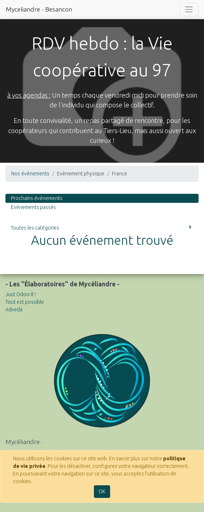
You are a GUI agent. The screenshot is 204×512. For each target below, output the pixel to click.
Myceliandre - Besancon (39, 9)
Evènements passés (33, 207)
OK (102, 491)
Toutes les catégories (102, 227)
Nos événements (30, 173)
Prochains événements (36, 198)
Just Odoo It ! (20, 294)
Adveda (13, 309)
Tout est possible (24, 302)
